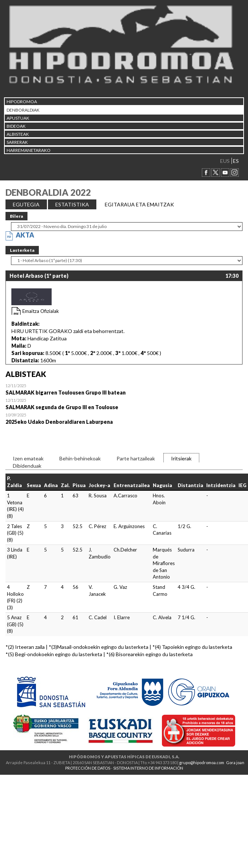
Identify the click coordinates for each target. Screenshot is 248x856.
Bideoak (16, 126)
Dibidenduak (27, 466)
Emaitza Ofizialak (40, 311)
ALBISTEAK (18, 134)
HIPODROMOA (22, 101)
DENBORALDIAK (23, 110)
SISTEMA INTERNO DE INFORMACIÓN (148, 768)
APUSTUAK (18, 118)
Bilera (16, 216)
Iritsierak (181, 458)
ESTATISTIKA (72, 204)
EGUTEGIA (26, 204)
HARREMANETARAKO (29, 150)
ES (236, 161)
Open (124, 389)
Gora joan (235, 762)
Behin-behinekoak (80, 458)
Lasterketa (22, 250)
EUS (225, 161)
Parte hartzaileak (135, 458)
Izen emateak (28, 458)
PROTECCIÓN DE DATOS (87, 768)
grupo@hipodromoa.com (201, 762)
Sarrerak (17, 142)
